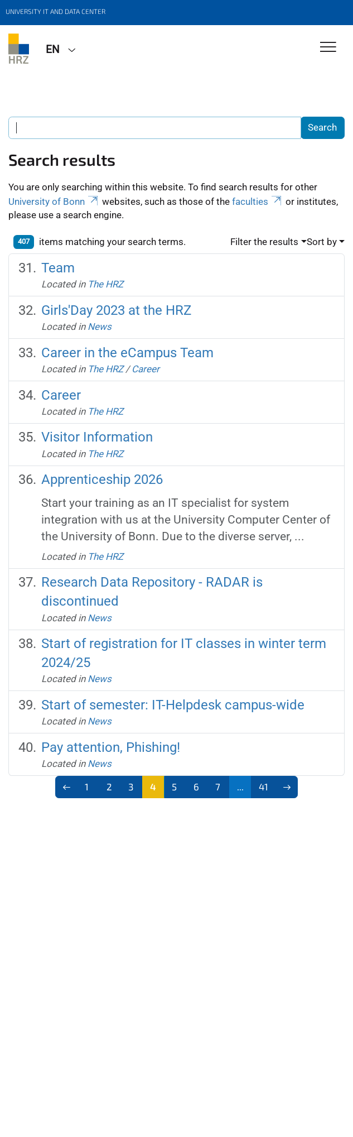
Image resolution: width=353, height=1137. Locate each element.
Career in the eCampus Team (127, 353)
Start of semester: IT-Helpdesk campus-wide (172, 705)
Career (145, 369)
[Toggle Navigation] (328, 47)
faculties (257, 201)
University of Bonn (54, 201)
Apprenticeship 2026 (102, 479)
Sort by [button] (322, 241)
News (100, 326)
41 (263, 786)
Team (58, 268)
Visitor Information (97, 437)
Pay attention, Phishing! (110, 747)
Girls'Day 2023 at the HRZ (116, 310)
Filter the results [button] (264, 241)
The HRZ (105, 284)
